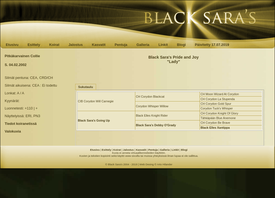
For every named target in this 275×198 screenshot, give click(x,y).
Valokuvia (13, 131)
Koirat (54, 45)
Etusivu (12, 45)
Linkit (163, 45)
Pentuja (121, 45)
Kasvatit (99, 45)
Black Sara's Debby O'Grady (156, 125)
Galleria (142, 45)
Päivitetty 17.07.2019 (212, 45)
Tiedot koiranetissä (21, 124)
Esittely (33, 45)
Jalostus (76, 45)
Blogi (181, 45)
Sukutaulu (85, 87)
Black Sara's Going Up (94, 120)
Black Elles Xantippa (215, 127)
